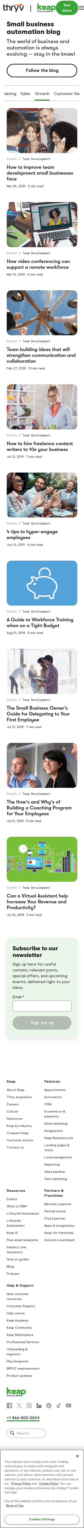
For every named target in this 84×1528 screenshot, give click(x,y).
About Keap (15, 1090)
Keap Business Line (58, 1138)
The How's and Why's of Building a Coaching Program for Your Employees (39, 807)
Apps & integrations (59, 1226)
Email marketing (55, 1124)
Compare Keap (18, 1133)
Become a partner (57, 1204)
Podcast (13, 1274)
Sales (25, 93)
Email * (18, 997)
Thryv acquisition (19, 1097)
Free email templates (22, 1240)
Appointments (55, 1090)
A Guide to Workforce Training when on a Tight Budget (40, 622)
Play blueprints (18, 1361)
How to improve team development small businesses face (40, 173)
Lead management (58, 1157)
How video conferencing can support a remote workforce (38, 264)
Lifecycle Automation (23, 1213)
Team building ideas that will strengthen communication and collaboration (41, 355)
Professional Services (23, 1342)
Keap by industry (19, 1126)
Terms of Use (14, 1506)
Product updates (19, 1376)
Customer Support (21, 1306)
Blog (10, 1266)
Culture (12, 1111)
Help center (16, 1313)
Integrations (53, 1131)
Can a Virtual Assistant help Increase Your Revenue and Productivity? (37, 901)
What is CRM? (17, 1206)
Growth (42, 93)
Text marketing (55, 1179)
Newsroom (15, 1119)
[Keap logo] (29, 7)
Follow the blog (42, 70)
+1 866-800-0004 (23, 1417)
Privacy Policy (21, 1484)
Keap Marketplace (20, 1335)
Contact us (15, 1147)
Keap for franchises (59, 1233)
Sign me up (42, 1023)
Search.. (23, 1433)
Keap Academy (17, 1320)
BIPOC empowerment (23, 1368)
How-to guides (18, 1259)
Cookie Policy (48, 1484)
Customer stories (20, 1140)
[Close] (77, 1456)
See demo (67, 8)
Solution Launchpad (59, 1240)
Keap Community (19, 1328)
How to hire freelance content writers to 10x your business (40, 446)
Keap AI (12, 1233)
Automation (53, 1097)
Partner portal (54, 1211)
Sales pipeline (54, 1172)
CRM (47, 1104)
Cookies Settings (42, 1519)
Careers (13, 1104)
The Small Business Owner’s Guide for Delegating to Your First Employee (38, 713)
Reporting (52, 1164)
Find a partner (54, 1218)
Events (12, 1199)
